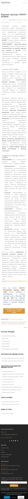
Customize (21, 497)
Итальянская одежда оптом (8, 371)
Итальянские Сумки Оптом (8, 379)
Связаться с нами (5, 447)
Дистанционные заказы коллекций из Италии (12, 387)
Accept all (7, 497)
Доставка (3, 452)
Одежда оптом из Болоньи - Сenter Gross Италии (13, 374)
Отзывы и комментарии (6, 454)
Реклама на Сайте (5, 456)
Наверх (25, 327)
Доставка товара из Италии (8, 392)
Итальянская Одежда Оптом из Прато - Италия (12, 376)
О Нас (2, 450)
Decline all (14, 497)
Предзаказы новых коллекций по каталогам (11, 389)
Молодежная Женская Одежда (16, 319)
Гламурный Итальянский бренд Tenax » (16, 323)
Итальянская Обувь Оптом (8, 381)
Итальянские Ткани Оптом (8, 384)
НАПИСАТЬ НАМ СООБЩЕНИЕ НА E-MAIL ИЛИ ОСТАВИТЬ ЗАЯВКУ (14, 311)
